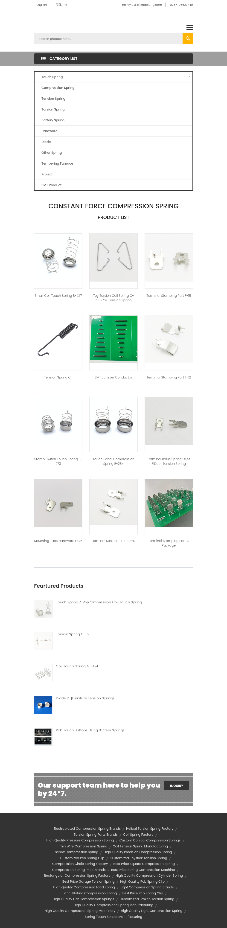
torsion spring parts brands (96, 834)
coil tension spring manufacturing (140, 846)
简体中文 (62, 5)
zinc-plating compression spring (90, 893)
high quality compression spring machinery (80, 910)
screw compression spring (76, 852)
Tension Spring (53, 98)
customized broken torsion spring (146, 899)
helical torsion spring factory (149, 828)
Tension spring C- (58, 377)
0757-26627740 (181, 5)
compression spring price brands (78, 869)
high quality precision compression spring (138, 852)
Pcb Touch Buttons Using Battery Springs (90, 730)
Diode (46, 142)
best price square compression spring (144, 863)
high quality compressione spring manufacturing (113, 905)
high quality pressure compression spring (80, 840)
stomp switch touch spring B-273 (58, 461)
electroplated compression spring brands (87, 828)
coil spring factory (138, 834)
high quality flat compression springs (83, 899)
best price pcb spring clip (142, 893)
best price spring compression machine (143, 869)
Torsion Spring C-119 (73, 634)
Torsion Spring (53, 109)
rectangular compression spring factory (77, 875)
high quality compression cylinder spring (149, 875)
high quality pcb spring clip (142, 881)
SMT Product (51, 185)
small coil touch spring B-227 (58, 295)
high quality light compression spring (151, 910)
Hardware (49, 131)
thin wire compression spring (83, 846)
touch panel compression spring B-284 (113, 461)
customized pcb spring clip (82, 858)
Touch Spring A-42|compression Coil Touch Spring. (99, 602)
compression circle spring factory (80, 863)
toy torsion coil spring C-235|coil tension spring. (113, 298)
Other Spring (51, 152)
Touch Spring (115, 77)
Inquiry (176, 785)
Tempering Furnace (57, 163)
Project (47, 174)
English (41, 5)
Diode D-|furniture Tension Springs (85, 698)
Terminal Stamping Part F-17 (113, 540)
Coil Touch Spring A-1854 (77, 666)
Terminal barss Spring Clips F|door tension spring (168, 461)
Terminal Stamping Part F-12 (169, 377)
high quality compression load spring (84, 887)
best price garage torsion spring (88, 881)
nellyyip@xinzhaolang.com (142, 5)
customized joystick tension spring (138, 858)
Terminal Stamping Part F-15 (168, 295)
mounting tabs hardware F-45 (58, 540)
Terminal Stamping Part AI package (168, 543)
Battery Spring (52, 120)
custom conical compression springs (150, 840)
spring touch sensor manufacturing (113, 916)
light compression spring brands (147, 887)
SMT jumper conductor (113, 377)
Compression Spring (58, 87)
